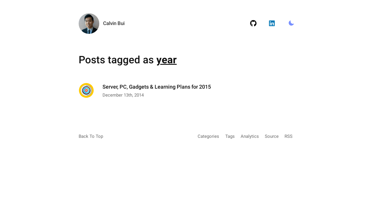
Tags (230, 136)
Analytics (250, 136)
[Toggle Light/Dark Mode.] (291, 23)
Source (272, 136)
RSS (288, 136)
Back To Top (91, 136)
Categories (208, 136)
